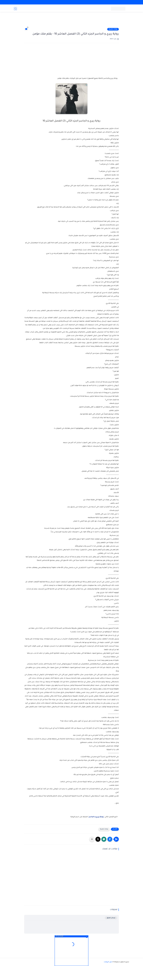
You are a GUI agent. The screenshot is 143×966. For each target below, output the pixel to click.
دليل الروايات (108, 962)
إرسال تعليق (111, 918)
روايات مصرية (113, 29)
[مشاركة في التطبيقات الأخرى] (91, 839)
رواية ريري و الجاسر (96, 817)
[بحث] (15, 8)
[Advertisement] (71, 21)
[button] (109, 839)
